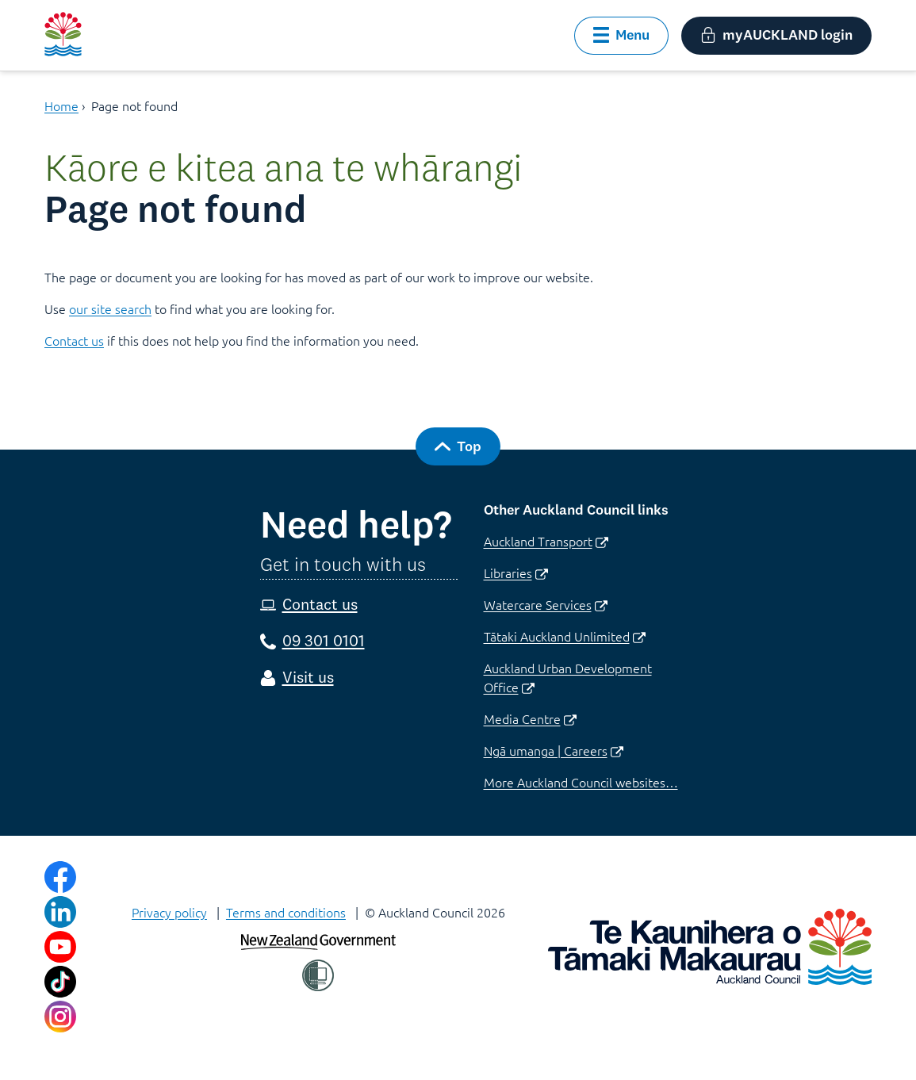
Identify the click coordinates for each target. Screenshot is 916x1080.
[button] (621, 36)
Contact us (74, 340)
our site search (110, 308)
